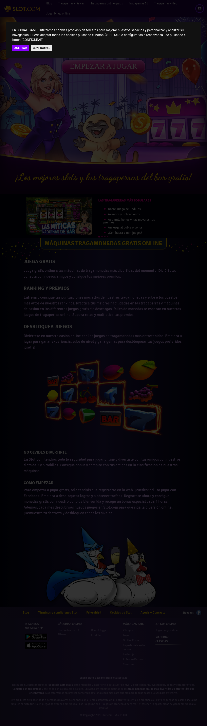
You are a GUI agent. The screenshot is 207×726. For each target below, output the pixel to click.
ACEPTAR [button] (20, 48)
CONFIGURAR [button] (41, 48)
